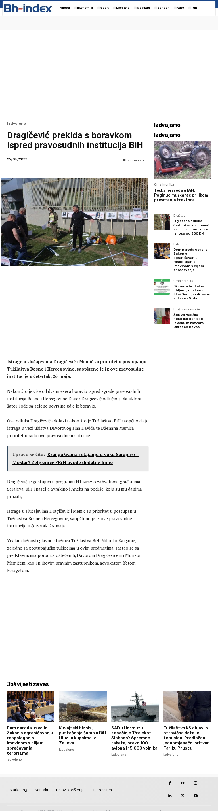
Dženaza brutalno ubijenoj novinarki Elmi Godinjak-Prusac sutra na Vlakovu (191, 292)
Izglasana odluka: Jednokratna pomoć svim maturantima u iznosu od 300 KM (191, 227)
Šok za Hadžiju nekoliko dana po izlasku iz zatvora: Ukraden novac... (188, 321)
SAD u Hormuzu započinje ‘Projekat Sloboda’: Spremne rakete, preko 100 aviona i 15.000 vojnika (134, 737)
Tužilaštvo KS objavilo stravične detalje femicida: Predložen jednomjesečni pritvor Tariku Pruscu (185, 737)
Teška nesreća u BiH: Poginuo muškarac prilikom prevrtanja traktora (181, 195)
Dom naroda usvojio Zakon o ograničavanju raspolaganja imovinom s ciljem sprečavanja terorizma (30, 737)
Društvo (179, 216)
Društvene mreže (186, 309)
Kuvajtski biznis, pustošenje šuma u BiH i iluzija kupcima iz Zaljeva (82, 734)
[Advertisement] (109, 74)
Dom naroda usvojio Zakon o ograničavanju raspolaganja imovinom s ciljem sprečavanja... (190, 260)
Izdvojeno (16, 123)
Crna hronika (164, 184)
